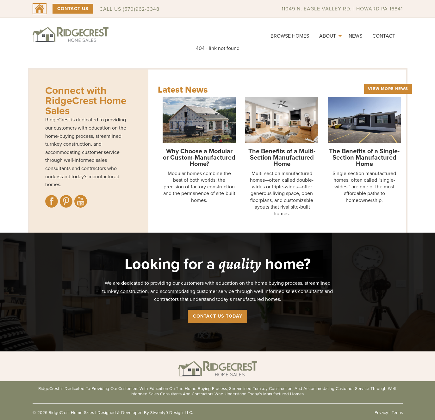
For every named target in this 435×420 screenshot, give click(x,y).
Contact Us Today (217, 316)
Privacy (381, 412)
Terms (397, 412)
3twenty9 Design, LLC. (171, 412)
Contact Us (73, 8)
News (355, 36)
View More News (388, 89)
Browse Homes (289, 36)
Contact (383, 36)
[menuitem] (289, 36)
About (327, 36)
